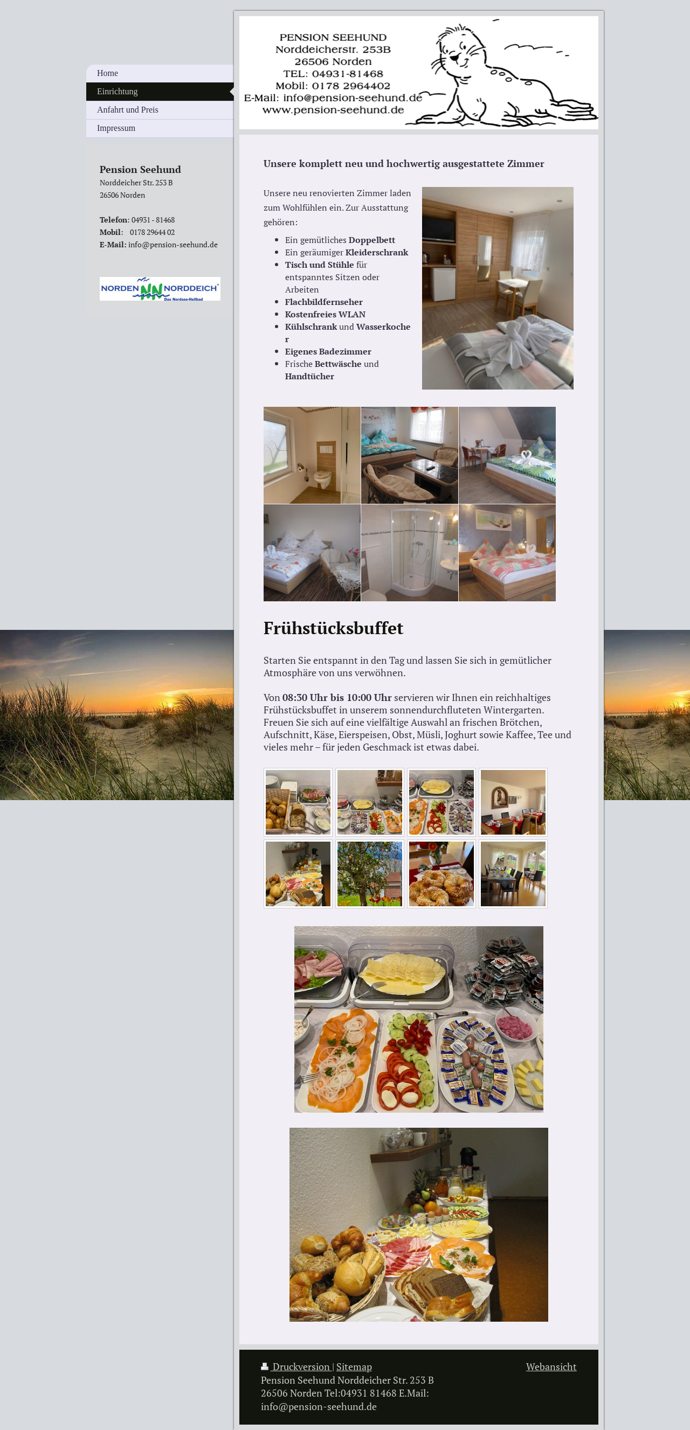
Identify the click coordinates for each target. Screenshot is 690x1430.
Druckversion (296, 1366)
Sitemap (354, 1366)
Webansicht (551, 1366)
